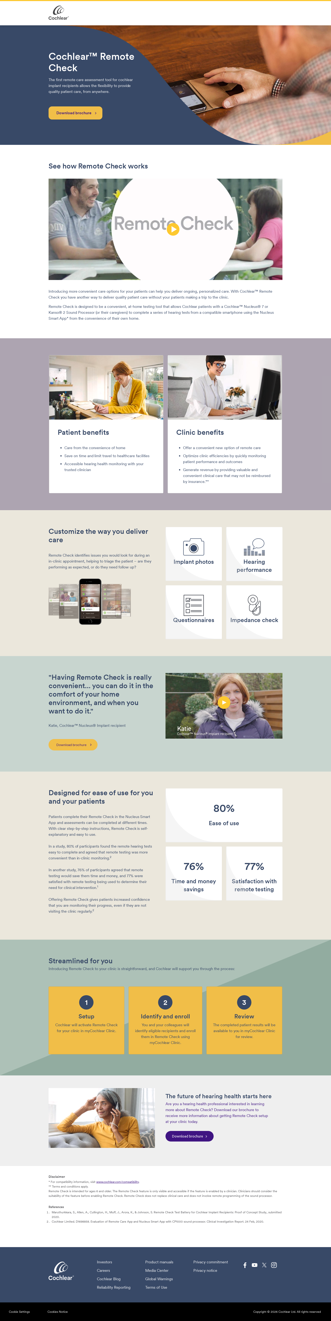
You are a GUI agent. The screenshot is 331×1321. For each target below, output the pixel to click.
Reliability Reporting (113, 1287)
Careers (103, 1270)
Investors (104, 1262)
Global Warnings (159, 1279)
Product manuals (159, 1262)
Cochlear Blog (109, 1279)
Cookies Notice (57, 1312)
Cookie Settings (19, 1312)
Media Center (156, 1270)
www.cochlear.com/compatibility (117, 1182)
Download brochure (73, 112)
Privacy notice (205, 1270)
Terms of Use (156, 1287)
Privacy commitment (210, 1262)
